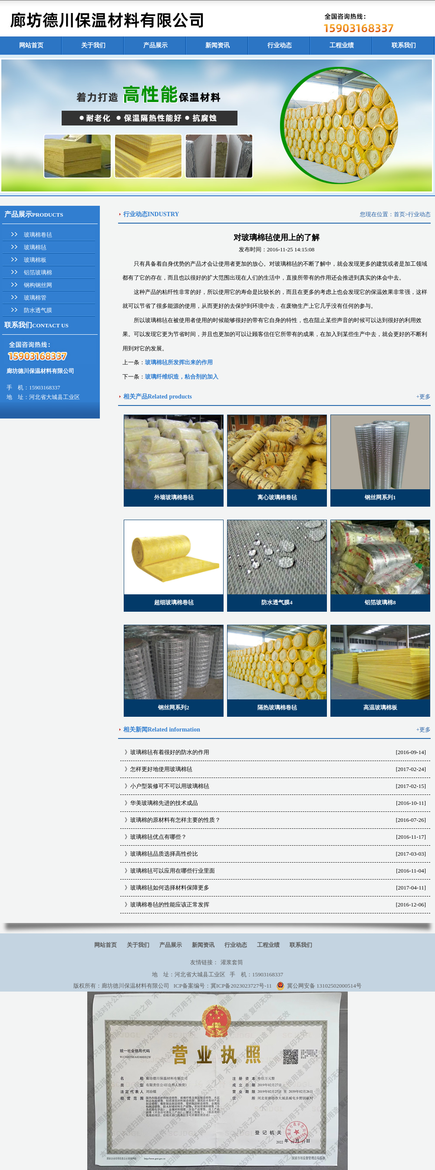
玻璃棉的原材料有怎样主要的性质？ (175, 820)
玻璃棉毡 (35, 247)
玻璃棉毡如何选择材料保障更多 (169, 887)
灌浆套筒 (232, 962)
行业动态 (279, 45)
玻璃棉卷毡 (38, 234)
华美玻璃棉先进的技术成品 (164, 803)
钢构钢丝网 (38, 285)
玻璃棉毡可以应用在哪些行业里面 (172, 870)
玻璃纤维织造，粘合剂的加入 (181, 376)
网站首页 (31, 45)
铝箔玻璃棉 (38, 272)
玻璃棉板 (35, 260)
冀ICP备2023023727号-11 (241, 985)
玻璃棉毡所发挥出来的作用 (179, 362)
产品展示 (155, 45)
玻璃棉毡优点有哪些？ (158, 837)
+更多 (423, 396)
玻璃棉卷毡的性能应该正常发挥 (169, 904)
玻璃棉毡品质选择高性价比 (164, 853)
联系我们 (404, 45)
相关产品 (135, 396)
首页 (399, 214)
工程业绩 (342, 45)
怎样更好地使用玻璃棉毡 (161, 769)
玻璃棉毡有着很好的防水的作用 (169, 752)
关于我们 (93, 45)
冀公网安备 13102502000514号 (319, 986)
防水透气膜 (38, 310)
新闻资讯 (217, 45)
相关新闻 (135, 729)
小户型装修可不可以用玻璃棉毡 (169, 786)
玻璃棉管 (35, 297)
